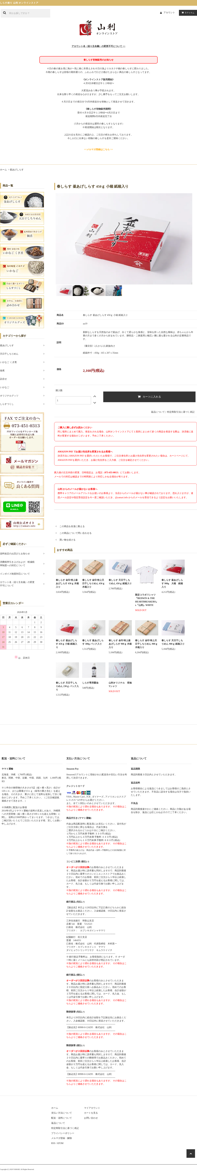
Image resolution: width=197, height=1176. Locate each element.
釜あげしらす (17, 169)
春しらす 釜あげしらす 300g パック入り (93, 642)
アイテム (187, 12)
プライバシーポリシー (62, 1133)
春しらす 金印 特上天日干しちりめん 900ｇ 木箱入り (146, 644)
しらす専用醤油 (90, 683)
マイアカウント (92, 1108)
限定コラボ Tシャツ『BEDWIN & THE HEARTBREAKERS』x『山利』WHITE (146, 600)
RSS (53, 1143)
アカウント (169, 12)
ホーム (3, 169)
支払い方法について (61, 1113)
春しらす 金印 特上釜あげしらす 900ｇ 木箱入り (120, 644)
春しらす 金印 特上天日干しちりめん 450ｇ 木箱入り (93, 583)
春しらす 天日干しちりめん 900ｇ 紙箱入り (173, 642)
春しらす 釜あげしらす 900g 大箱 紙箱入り (172, 583)
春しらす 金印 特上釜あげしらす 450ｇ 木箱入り (67, 583)
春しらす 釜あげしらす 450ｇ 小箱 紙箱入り (66, 644)
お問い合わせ (91, 1118)
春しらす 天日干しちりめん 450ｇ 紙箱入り (120, 582)
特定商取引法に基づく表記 (181, 412)
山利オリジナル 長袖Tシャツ (120, 684)
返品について (158, 412)
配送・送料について (61, 1118)
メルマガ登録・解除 (61, 1138)
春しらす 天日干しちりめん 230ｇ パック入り (67, 686)
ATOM (60, 1143)
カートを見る (91, 1113)
